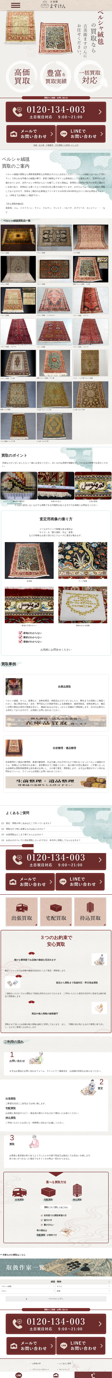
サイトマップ (64, 1369)
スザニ (27, 1291)
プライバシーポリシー (40, 1369)
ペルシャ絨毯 (27, 1286)
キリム (83, 1286)
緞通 (83, 1291)
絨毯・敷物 (56, 1281)
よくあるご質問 (65, 1363)
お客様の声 (36, 1363)
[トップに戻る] (53, 8)
